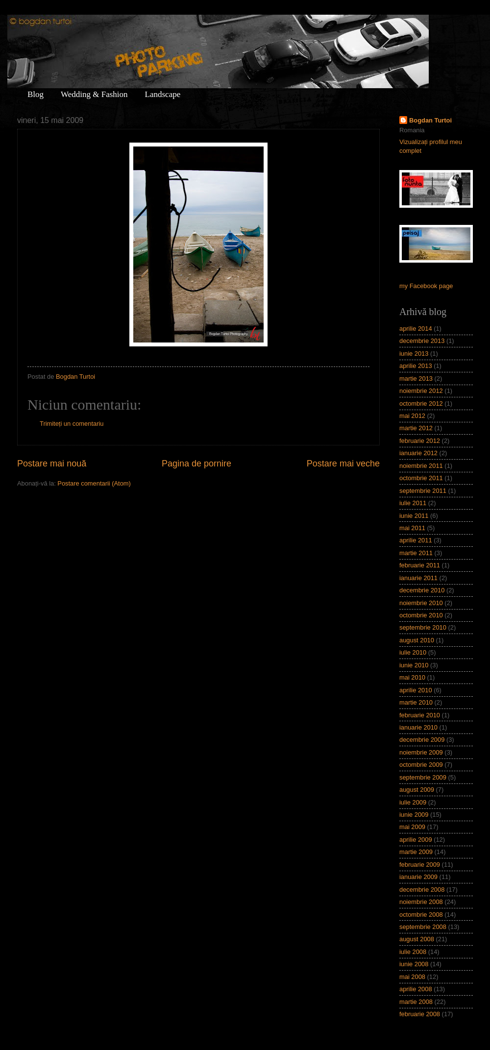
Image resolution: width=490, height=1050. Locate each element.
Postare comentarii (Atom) (94, 483)
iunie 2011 (413, 515)
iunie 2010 (413, 665)
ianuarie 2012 (418, 453)
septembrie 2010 (422, 627)
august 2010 (416, 640)
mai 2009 (412, 826)
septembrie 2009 (422, 777)
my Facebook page (426, 286)
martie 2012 (416, 428)
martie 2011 (416, 553)
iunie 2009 (413, 814)
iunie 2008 (413, 964)
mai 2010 (412, 677)
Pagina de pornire (196, 463)
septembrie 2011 (422, 490)
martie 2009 (416, 851)
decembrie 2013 (421, 340)
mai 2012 (412, 415)
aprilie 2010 (415, 690)
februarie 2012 (419, 440)
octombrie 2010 (421, 615)
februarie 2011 (419, 565)
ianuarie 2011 (418, 578)
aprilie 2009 (415, 839)
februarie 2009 (419, 864)
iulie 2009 (412, 802)
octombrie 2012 (421, 403)
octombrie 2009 (421, 764)
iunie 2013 (413, 353)
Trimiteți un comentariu (71, 423)
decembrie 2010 (421, 590)
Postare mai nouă (51, 463)
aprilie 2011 (415, 540)
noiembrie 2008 (421, 901)
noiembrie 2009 (421, 752)
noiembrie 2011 (421, 465)
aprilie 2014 (415, 328)
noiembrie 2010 (421, 603)
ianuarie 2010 (418, 727)
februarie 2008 (419, 1014)
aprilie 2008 (415, 989)
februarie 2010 (419, 715)
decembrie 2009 (421, 739)
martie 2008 (416, 1001)
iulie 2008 (412, 951)
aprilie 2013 (415, 365)
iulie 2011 (412, 503)
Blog (35, 94)
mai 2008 (412, 976)
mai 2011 (412, 528)
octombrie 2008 (421, 914)
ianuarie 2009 (418, 876)
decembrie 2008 (421, 889)
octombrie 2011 (421, 478)
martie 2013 (416, 378)
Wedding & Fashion (94, 94)
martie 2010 (416, 702)
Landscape (163, 94)
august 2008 (416, 939)
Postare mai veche (343, 463)
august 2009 (416, 789)
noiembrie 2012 (421, 390)
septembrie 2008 (422, 926)
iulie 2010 (412, 652)
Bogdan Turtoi (430, 120)
